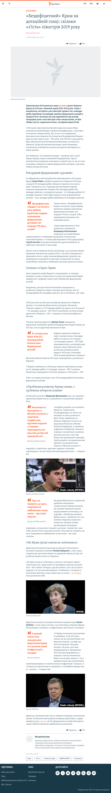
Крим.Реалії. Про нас (36, 772)
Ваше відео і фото (8, 772)
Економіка (31, 11)
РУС (85, 4)
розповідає (76, 573)
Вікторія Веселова (33, 33)
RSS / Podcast (6, 785)
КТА (91, 4)
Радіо (3, 776)
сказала (43, 721)
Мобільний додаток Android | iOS (14, 780)
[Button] (71, 43)
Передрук (32, 776)
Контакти (32, 780)
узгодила (63, 106)
